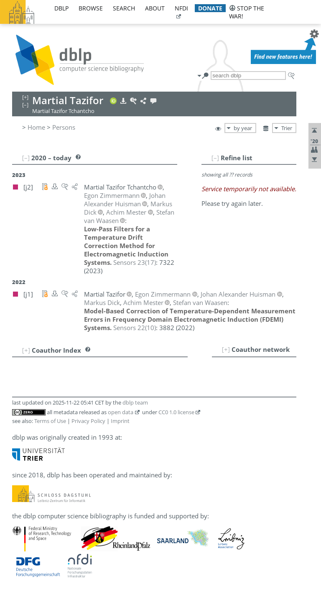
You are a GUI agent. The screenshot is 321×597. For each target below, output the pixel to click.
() (134, 262)
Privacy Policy (88, 421)
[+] (226, 349)
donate (210, 8)
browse (91, 8)
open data (120, 412)
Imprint (120, 421)
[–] (215, 158)
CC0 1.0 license (176, 412)
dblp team (135, 402)
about (155, 8)
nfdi (181, 8)
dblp (61, 8)
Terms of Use (50, 421)
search (124, 8)
